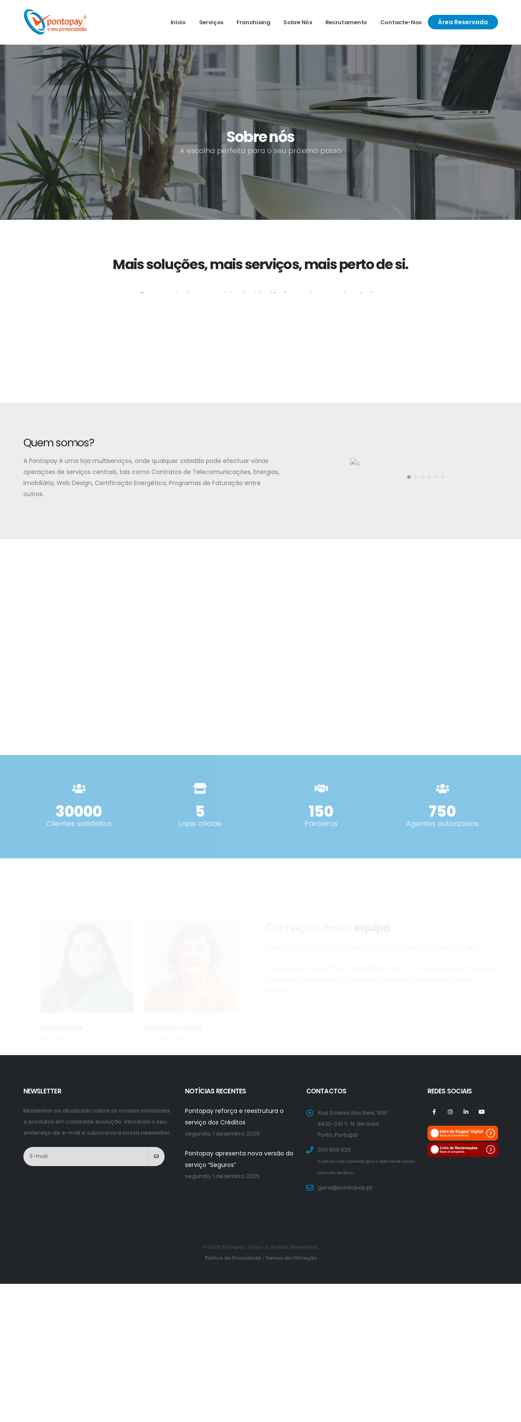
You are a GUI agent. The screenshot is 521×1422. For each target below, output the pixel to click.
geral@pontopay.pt (345, 1187)
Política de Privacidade (233, 1258)
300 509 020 (334, 1149)
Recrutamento (346, 22)
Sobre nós (297, 22)
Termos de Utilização (290, 1258)
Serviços (211, 22)
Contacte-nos (400, 22)
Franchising (253, 22)
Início (178, 22)
